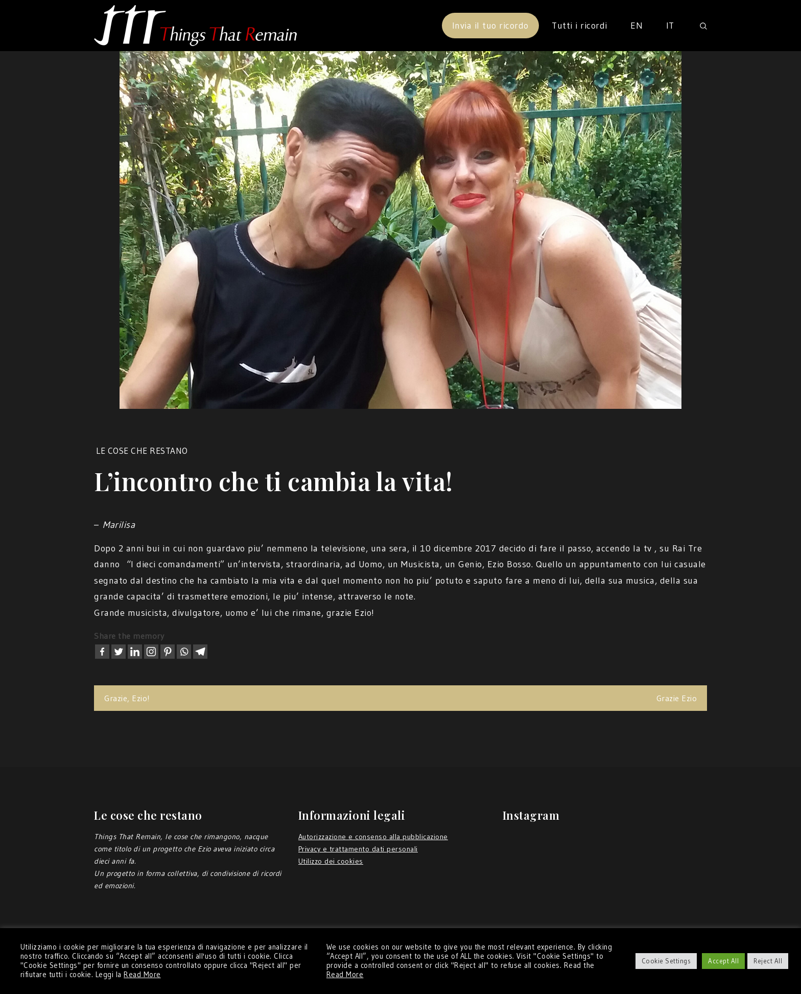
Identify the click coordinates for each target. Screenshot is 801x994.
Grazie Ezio (676, 698)
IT (670, 25)
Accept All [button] (723, 961)
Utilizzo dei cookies (330, 861)
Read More (142, 974)
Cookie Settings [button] (666, 961)
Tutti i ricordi (579, 25)
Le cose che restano (142, 450)
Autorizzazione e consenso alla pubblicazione (373, 836)
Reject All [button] (767, 961)
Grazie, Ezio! (127, 698)
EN (636, 25)
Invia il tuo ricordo (490, 25)
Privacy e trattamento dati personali (358, 848)
